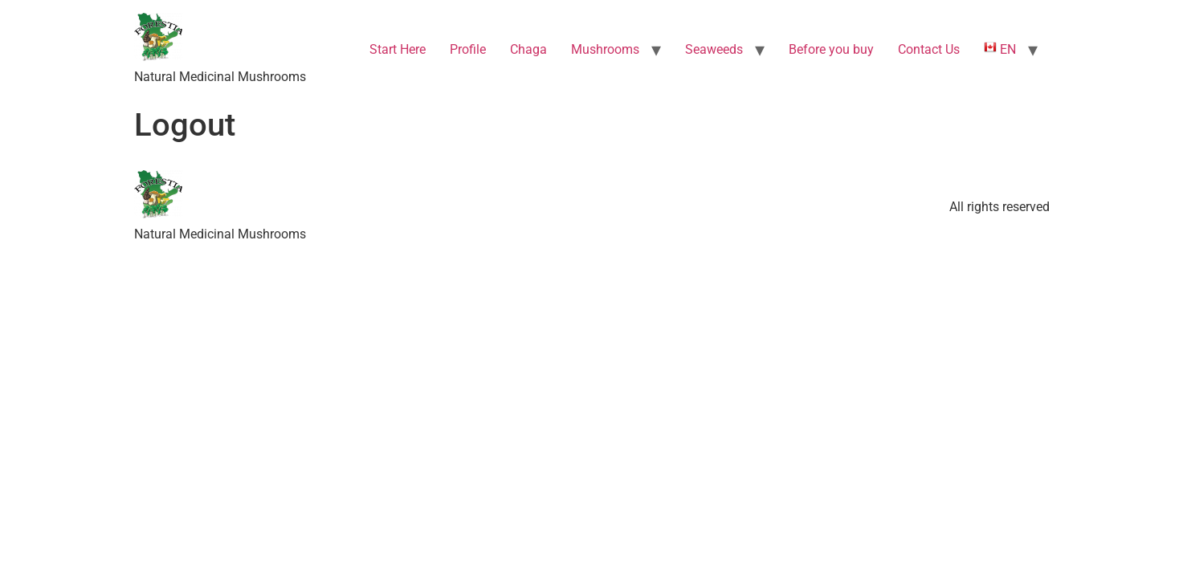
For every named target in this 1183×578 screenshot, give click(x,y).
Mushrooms (605, 49)
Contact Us (929, 49)
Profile (468, 49)
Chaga (528, 49)
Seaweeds (714, 49)
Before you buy (831, 49)
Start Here (397, 49)
